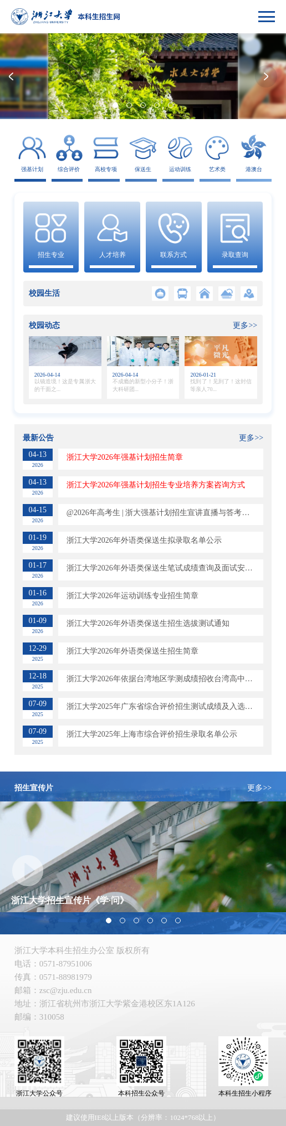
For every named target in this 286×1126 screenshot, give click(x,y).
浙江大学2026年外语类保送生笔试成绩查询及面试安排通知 (165, 568)
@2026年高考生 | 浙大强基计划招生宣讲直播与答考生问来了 (165, 512)
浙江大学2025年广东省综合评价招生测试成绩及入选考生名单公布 (165, 706)
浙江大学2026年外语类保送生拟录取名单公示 (144, 540)
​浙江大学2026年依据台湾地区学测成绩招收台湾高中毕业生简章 (165, 679)
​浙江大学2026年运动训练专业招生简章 (132, 596)
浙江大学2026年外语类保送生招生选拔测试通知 (148, 623)
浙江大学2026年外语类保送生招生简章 (132, 651)
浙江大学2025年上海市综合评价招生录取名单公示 (152, 734)
